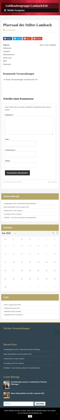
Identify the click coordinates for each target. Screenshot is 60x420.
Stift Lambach (52, 185)
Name (7, 142)
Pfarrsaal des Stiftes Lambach (12, 185)
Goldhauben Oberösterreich (12, 311)
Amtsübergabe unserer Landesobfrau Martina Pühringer (20, 206)
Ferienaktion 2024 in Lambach (13, 217)
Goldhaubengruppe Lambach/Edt (27, 5)
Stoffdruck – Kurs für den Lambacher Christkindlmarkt (20, 220)
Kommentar (9, 115)
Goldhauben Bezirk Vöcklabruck (13, 317)
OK (30, 416)
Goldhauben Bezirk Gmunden (12, 314)
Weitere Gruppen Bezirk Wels (12, 308)
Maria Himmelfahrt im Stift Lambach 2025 (16, 210)
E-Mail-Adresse (10, 153)
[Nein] (57, 414)
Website (7, 164)
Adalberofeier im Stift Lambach (13, 213)
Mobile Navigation (14, 10)
